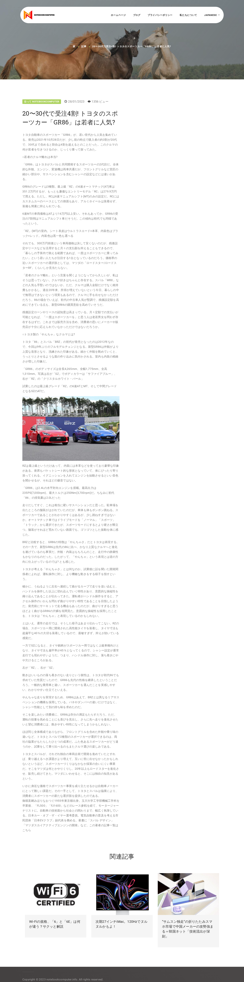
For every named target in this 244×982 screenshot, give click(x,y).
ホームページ (118, 15)
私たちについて (188, 15)
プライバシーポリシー (160, 15)
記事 (83, 46)
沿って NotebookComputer (41, 101)
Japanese (210, 15)
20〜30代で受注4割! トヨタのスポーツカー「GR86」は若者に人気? (131, 46)
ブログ (136, 15)
